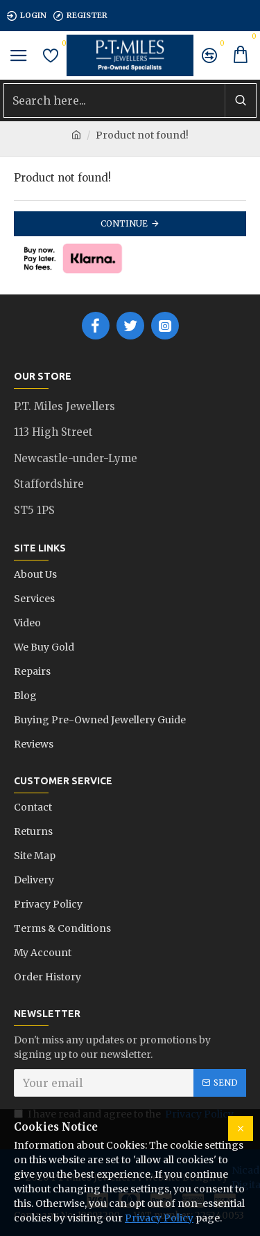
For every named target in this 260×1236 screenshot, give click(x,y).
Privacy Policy (159, 1218)
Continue (124, 223)
